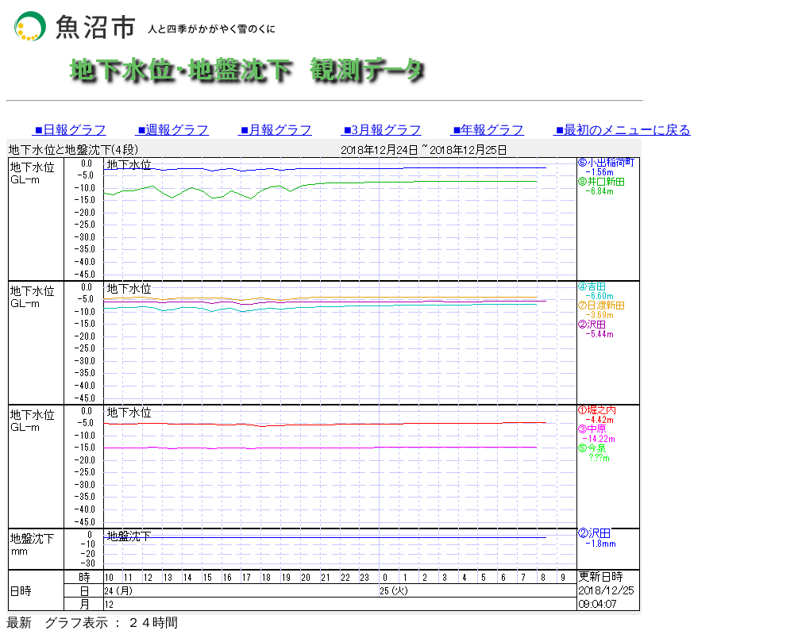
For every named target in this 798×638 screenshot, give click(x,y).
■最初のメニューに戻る (622, 129)
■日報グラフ (69, 129)
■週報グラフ (172, 129)
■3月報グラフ (381, 129)
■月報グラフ (274, 129)
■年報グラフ (487, 129)
